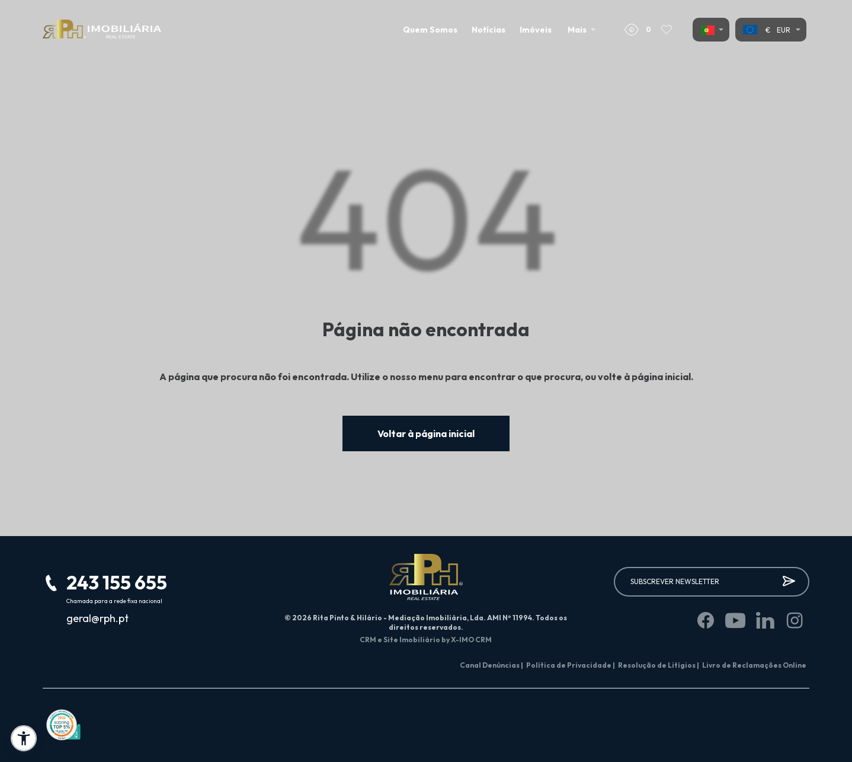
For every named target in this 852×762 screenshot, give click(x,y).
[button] (24, 738)
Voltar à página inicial (426, 433)
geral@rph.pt (97, 618)
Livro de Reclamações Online (754, 665)
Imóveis (536, 29)
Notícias (488, 29)
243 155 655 (116, 582)
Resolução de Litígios (658, 665)
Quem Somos (430, 29)
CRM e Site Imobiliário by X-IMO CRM (426, 639)
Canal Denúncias (491, 665)
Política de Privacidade (570, 665)
